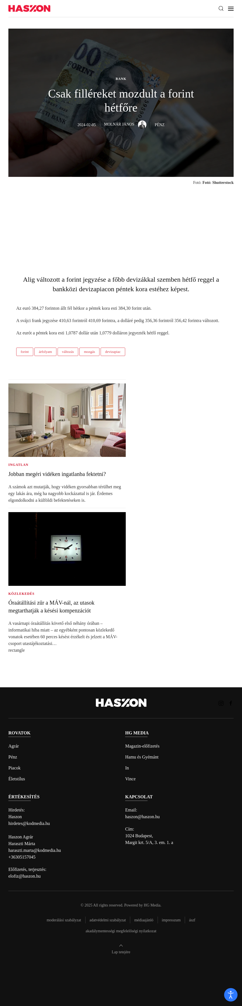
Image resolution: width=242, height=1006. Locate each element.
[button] (221, 8)
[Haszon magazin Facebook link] (231, 702)
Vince (130, 778)
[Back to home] (29, 8)
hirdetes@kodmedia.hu (29, 823)
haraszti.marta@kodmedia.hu (34, 850)
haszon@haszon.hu (142, 816)
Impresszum (171, 920)
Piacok (14, 768)
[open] (231, 995)
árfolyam (45, 352)
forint (25, 352)
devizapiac (113, 352)
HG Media (152, 905)
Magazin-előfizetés (142, 746)
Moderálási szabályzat (64, 920)
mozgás (89, 352)
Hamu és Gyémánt (141, 757)
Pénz (12, 757)
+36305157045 (21, 857)
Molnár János (125, 124)
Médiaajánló (143, 920)
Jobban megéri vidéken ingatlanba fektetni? (57, 474)
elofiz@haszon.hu (24, 876)
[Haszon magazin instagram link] (221, 702)
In (127, 768)
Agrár (13, 746)
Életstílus (16, 778)
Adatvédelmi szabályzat (107, 920)
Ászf (192, 920)
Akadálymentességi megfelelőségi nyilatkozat (121, 931)
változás (68, 352)
